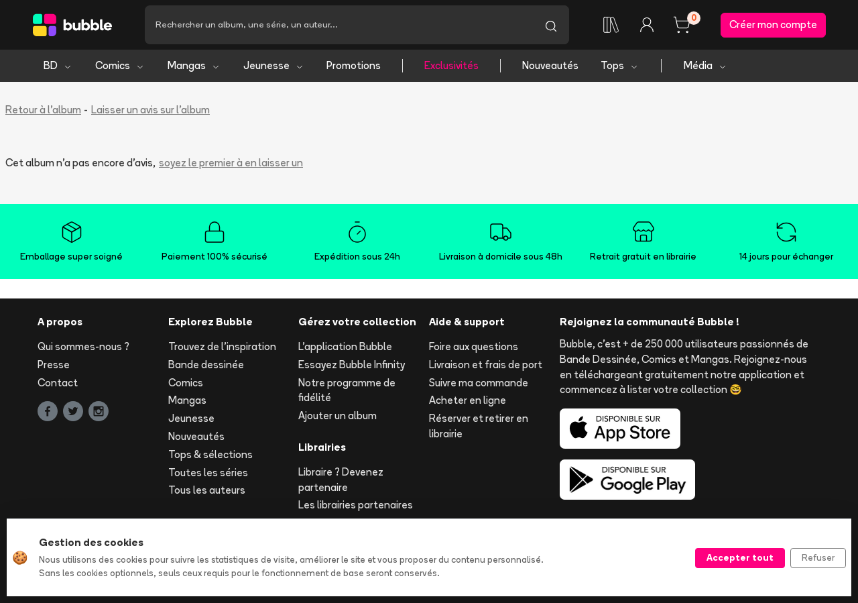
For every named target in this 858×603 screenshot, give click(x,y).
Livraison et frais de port (485, 364)
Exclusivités (451, 65)
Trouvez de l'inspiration (222, 346)
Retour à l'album (43, 109)
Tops (620, 65)
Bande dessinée (206, 364)
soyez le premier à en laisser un (231, 162)
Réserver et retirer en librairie (478, 426)
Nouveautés (550, 65)
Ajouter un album (337, 415)
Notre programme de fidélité (346, 390)
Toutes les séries (208, 472)
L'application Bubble (345, 346)
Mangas (194, 65)
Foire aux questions (473, 346)
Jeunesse (273, 65)
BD (58, 65)
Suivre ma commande (478, 382)
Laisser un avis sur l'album (150, 109)
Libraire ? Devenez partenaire (340, 479)
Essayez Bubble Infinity (351, 364)
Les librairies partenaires (355, 504)
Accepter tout (740, 557)
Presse (54, 364)
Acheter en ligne (467, 400)
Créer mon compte (773, 24)
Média (705, 65)
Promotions (353, 65)
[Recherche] (339, 25)
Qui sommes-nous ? (83, 346)
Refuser (818, 557)
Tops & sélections (210, 454)
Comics (120, 65)
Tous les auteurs (206, 490)
